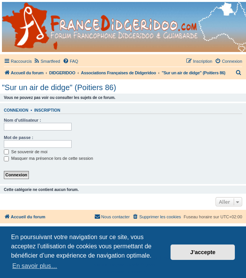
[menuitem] (46, 61)
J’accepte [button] (203, 252)
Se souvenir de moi (25, 151)
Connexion (16, 110)
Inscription (47, 110)
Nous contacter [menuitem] (112, 216)
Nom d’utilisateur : (22, 120)
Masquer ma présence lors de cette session (48, 158)
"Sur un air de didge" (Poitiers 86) (59, 87)
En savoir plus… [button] (34, 266)
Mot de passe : (18, 137)
